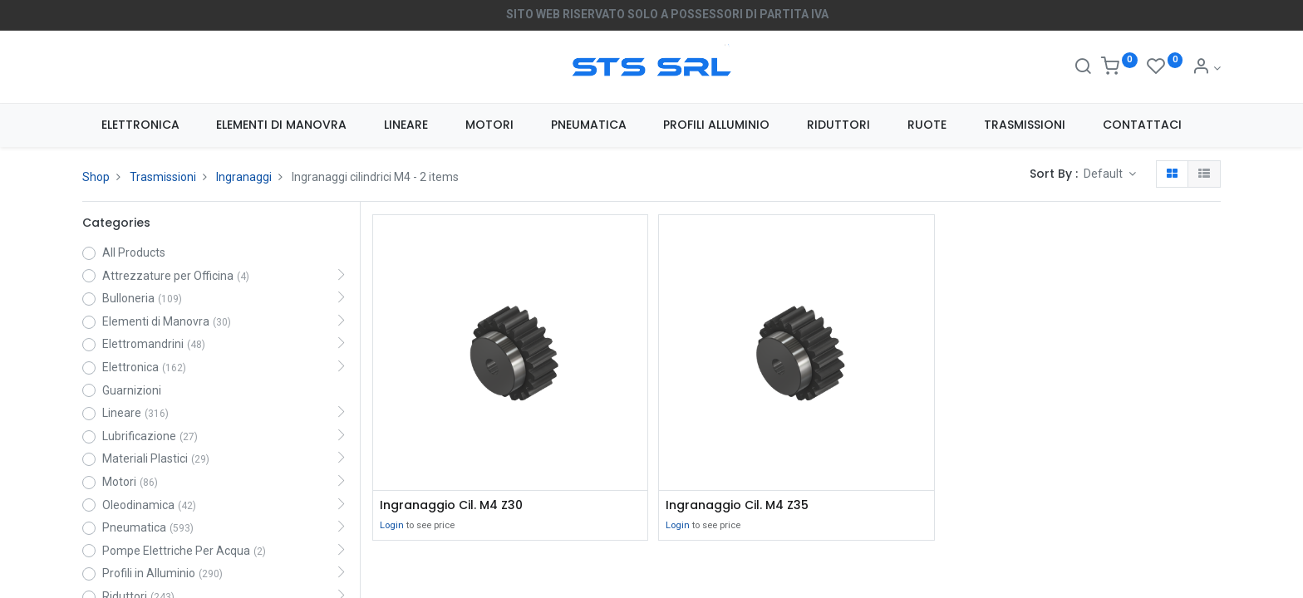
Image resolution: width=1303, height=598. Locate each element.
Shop (96, 177)
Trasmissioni (163, 177)
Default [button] (1104, 173)
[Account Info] (1206, 68)
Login (392, 525)
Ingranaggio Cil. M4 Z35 (737, 505)
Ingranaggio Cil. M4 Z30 (451, 505)
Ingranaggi (244, 177)
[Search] (1083, 68)
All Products (133, 252)
